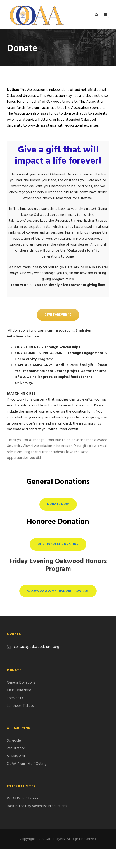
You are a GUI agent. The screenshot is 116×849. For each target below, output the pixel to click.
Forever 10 (15, 698)
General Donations (21, 683)
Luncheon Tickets (20, 706)
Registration (16, 748)
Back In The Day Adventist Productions (37, 806)
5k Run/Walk (16, 756)
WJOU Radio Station (22, 798)
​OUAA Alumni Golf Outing (26, 764)
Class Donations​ (19, 690)
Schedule (14, 741)
